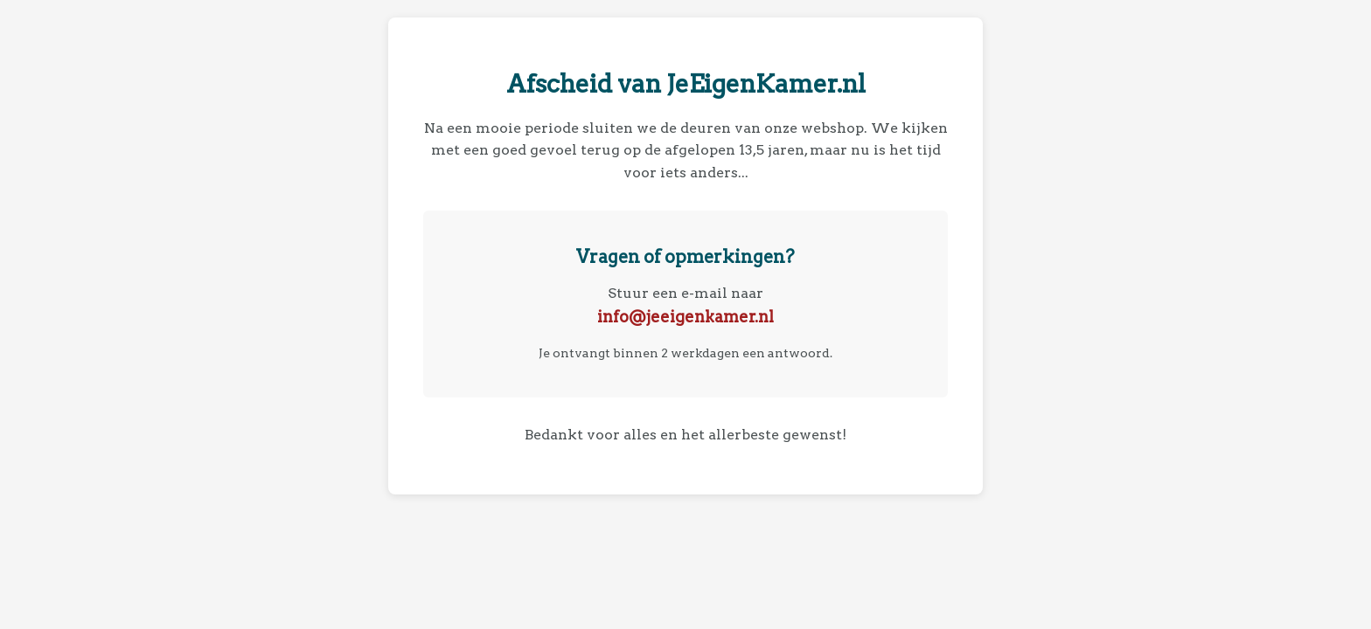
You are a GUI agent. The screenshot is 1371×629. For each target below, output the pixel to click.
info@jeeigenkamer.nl (685, 317)
